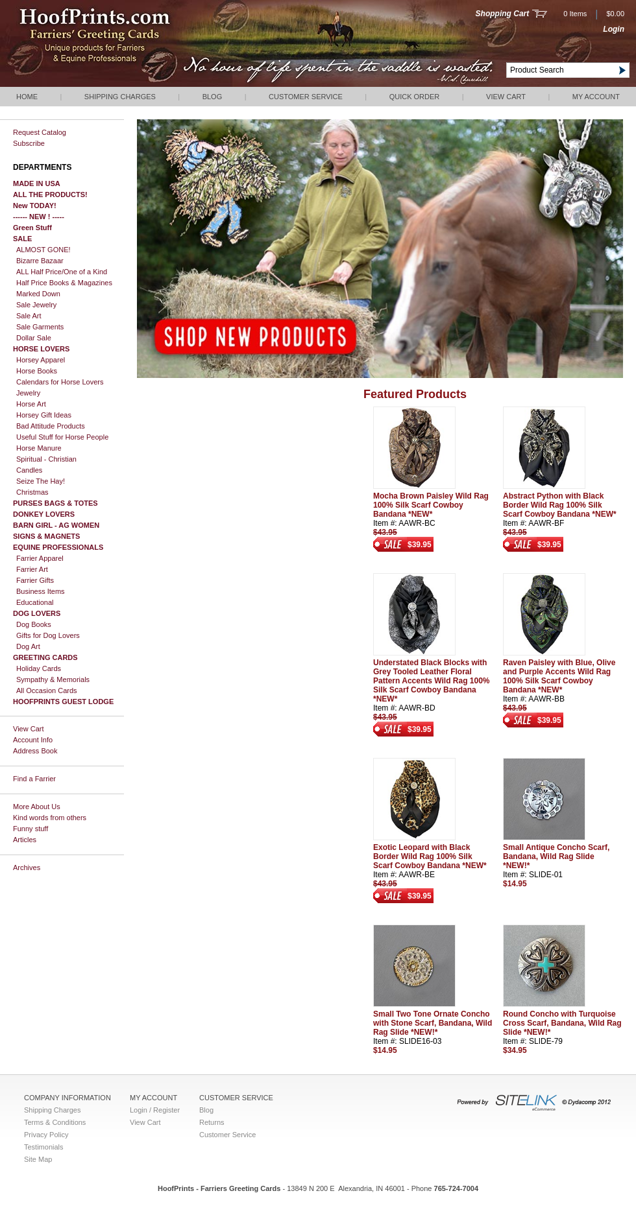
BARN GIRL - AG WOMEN (56, 525)
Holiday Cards (38, 668)
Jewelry (28, 393)
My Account (596, 96)
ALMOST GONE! (43, 250)
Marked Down (38, 294)
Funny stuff (30, 828)
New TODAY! (34, 205)
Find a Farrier (34, 779)
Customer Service (306, 96)
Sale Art (29, 316)
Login (613, 29)
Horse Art (31, 404)
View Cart (506, 96)
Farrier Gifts (35, 580)
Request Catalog (39, 132)
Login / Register (155, 1110)
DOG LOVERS (36, 613)
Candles (29, 470)
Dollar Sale (33, 338)
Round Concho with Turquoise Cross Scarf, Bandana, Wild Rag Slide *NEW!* (562, 1023)
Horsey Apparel (40, 360)
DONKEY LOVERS (44, 514)
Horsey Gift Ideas (43, 415)
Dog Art (28, 646)
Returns (212, 1122)
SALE (22, 238)
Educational (35, 602)
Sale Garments (40, 327)
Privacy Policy (46, 1134)
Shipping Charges (120, 96)
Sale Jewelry (36, 305)
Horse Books (36, 371)
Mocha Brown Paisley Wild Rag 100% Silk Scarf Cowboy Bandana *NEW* (431, 505)
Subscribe (29, 143)
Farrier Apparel (40, 558)
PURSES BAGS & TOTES (55, 503)
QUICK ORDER (414, 96)
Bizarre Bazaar (40, 261)
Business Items (40, 591)
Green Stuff (32, 227)
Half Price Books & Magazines (64, 283)
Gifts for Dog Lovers (48, 635)
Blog (212, 96)
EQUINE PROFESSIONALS (58, 547)
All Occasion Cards (46, 690)
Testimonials (44, 1147)
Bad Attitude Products (50, 426)
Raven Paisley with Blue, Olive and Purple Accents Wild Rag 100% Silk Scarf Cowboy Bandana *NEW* (559, 676)
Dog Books (33, 624)
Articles (24, 839)
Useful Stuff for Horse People (62, 437)
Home (27, 96)
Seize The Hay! (40, 481)
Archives (26, 867)
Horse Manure (39, 448)
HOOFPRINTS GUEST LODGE (63, 701)
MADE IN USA (36, 183)
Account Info (33, 740)
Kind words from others (49, 817)
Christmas (32, 492)
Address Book (35, 751)
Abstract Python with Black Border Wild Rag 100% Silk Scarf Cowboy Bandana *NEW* (560, 505)
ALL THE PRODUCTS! (50, 194)
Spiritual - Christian (46, 459)
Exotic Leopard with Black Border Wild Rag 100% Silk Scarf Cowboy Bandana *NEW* (430, 856)
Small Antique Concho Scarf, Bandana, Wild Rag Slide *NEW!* (556, 856)
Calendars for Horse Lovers (60, 382)
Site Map (38, 1159)
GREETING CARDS (45, 657)
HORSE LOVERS (41, 349)
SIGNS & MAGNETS (46, 536)
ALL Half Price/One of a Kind (61, 272)
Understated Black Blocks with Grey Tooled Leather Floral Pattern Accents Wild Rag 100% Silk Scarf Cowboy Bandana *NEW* (431, 680)
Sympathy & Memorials (53, 679)
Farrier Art (32, 569)
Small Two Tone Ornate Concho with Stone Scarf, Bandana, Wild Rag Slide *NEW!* (432, 1023)
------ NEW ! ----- (38, 216)
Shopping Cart (503, 13)
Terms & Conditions (55, 1122)
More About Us (36, 806)
